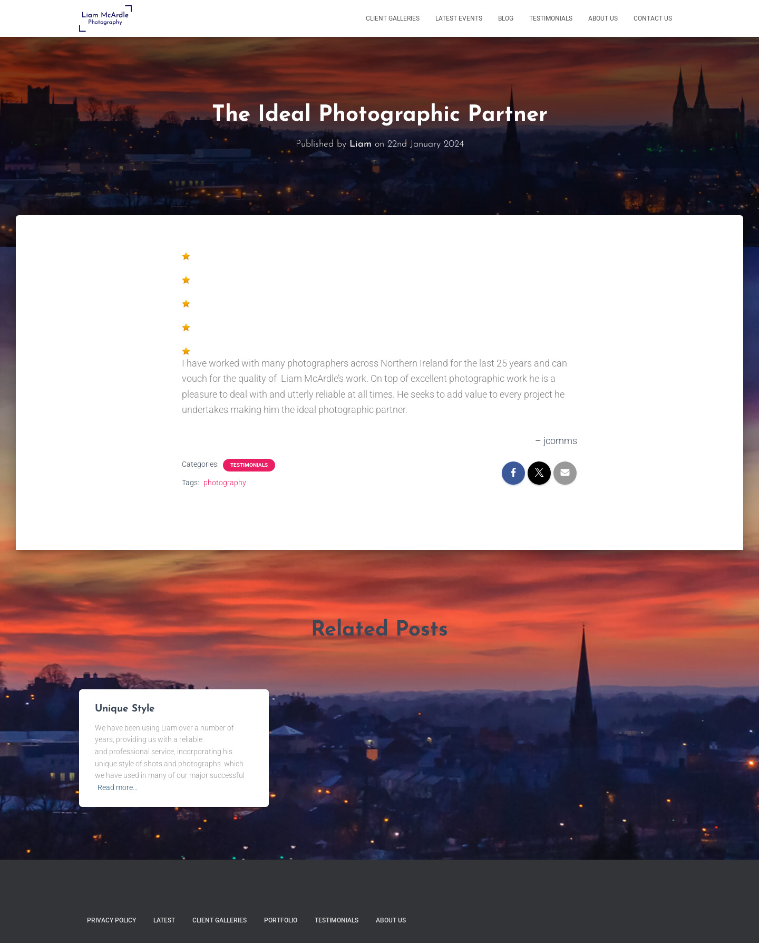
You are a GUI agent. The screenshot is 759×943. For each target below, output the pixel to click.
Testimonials (550, 18)
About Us (603, 18)
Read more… (118, 787)
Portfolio (280, 920)
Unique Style (125, 709)
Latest (164, 920)
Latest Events (458, 18)
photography (224, 482)
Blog (505, 18)
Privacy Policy (111, 920)
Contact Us (653, 18)
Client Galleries (393, 18)
